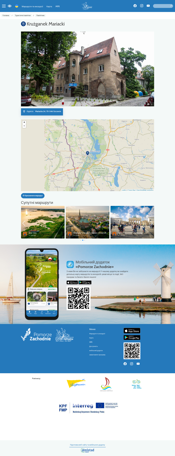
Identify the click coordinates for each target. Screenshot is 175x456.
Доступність (93, 346)
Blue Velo (77, 233)
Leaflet (124, 190)
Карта (49, 6)
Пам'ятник (40, 15)
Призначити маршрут (33, 196)
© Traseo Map (131, 190)
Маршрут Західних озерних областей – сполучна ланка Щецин (145, 233)
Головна (6, 15)
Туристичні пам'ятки (23, 15)
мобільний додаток (96, 350)
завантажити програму (97, 355)
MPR (58, 6)
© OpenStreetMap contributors (144, 190)
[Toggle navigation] (4, 6)
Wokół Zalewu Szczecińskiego (41, 233)
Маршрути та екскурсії (32, 6)
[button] (31, 69)
